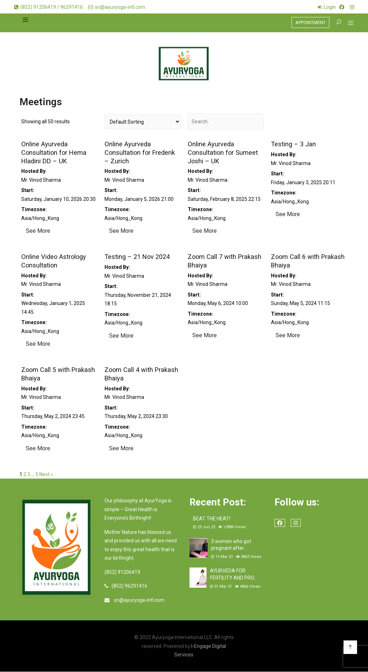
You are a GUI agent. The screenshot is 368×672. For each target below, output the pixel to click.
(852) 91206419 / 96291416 (48, 7)
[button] (348, 24)
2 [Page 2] (24, 475)
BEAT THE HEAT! (211, 519)
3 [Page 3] (28, 475)
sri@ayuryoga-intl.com (116, 7)
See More (38, 231)
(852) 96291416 (129, 586)
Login (330, 7)
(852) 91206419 (122, 572)
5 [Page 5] (36, 475)
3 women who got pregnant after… (231, 545)
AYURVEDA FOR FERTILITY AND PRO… (233, 575)
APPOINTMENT (310, 22)
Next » (46, 475)
